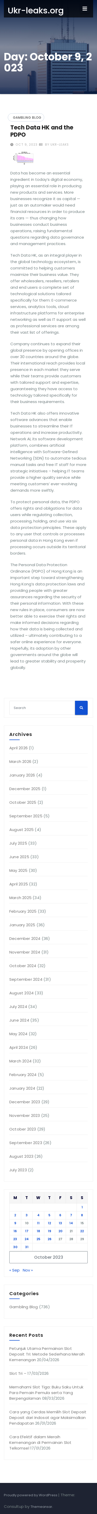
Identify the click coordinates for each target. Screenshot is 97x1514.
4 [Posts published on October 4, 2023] (38, 1215)
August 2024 (21, 993)
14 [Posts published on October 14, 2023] (71, 1223)
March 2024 (20, 1061)
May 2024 (18, 1033)
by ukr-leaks (54, 144)
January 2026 (22, 775)
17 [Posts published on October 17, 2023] (26, 1231)
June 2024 (19, 1020)
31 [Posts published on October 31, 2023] (26, 1247)
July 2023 (18, 1170)
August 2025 (21, 829)
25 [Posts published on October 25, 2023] (38, 1239)
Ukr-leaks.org (36, 10)
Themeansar (41, 1506)
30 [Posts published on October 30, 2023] (15, 1247)
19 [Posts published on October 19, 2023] (49, 1231)
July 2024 (18, 1006)
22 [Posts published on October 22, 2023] (82, 1231)
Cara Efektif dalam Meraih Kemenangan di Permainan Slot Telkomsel (40, 1442)
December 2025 (25, 788)
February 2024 (23, 1074)
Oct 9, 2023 (26, 144)
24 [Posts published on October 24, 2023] (27, 1239)
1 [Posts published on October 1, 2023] (82, 1207)
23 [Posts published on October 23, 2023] (15, 1239)
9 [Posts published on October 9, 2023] (15, 1223)
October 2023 (22, 1129)
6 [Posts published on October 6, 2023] (60, 1215)
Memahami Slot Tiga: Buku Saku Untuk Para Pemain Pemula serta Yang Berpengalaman (46, 1392)
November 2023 (24, 1115)
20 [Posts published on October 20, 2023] (60, 1231)
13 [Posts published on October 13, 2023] (60, 1223)
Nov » (28, 1270)
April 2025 (18, 884)
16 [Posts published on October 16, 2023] (15, 1231)
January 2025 (22, 925)
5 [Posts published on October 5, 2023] (49, 1215)
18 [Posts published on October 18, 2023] (38, 1231)
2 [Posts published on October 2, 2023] (15, 1215)
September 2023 (25, 1142)
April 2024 (18, 1047)
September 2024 (25, 979)
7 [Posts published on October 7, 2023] (71, 1215)
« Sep (14, 1270)
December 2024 (25, 938)
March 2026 (20, 761)
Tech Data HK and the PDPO (41, 131)
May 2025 (18, 870)
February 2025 (23, 911)
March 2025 (20, 897)
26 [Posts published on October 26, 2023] (49, 1239)
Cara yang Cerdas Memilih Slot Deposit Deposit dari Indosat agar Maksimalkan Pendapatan (47, 1417)
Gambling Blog (27, 117)
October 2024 (22, 965)
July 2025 (18, 843)
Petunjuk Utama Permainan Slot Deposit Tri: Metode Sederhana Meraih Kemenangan (47, 1354)
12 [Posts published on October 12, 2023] (49, 1223)
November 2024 (24, 952)
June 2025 (19, 856)
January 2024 (22, 1088)
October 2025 (22, 802)
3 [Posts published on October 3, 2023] (27, 1215)
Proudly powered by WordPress (31, 1495)
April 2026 (18, 748)
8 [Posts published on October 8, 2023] (82, 1215)
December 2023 (24, 1102)
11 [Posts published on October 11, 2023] (38, 1223)
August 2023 (21, 1156)
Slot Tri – (17, 1373)
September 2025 (25, 816)
